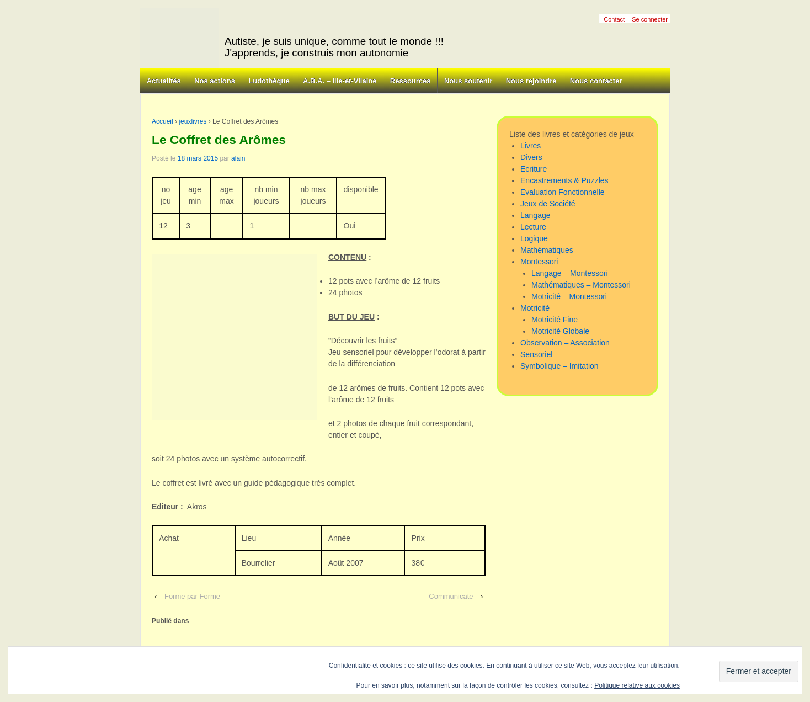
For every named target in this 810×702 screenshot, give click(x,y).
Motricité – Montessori (569, 296)
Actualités (164, 81)
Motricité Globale (560, 331)
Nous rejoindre (531, 81)
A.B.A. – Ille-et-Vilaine (339, 81)
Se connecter (650, 19)
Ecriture (533, 168)
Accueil (162, 121)
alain (238, 158)
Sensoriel (536, 354)
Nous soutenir (468, 81)
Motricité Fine (554, 319)
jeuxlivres (192, 121)
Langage (535, 215)
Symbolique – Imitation (559, 365)
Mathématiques (546, 250)
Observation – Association (565, 342)
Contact (614, 19)
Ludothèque (268, 81)
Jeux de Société (547, 203)
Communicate (451, 596)
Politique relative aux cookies (637, 685)
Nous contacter (596, 81)
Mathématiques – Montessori (581, 284)
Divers (531, 157)
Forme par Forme (192, 596)
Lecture (533, 226)
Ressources (410, 81)
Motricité (535, 308)
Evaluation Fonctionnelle (562, 192)
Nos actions (214, 81)
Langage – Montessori (569, 273)
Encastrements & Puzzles (564, 180)
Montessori (539, 261)
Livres (530, 145)
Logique (534, 238)
